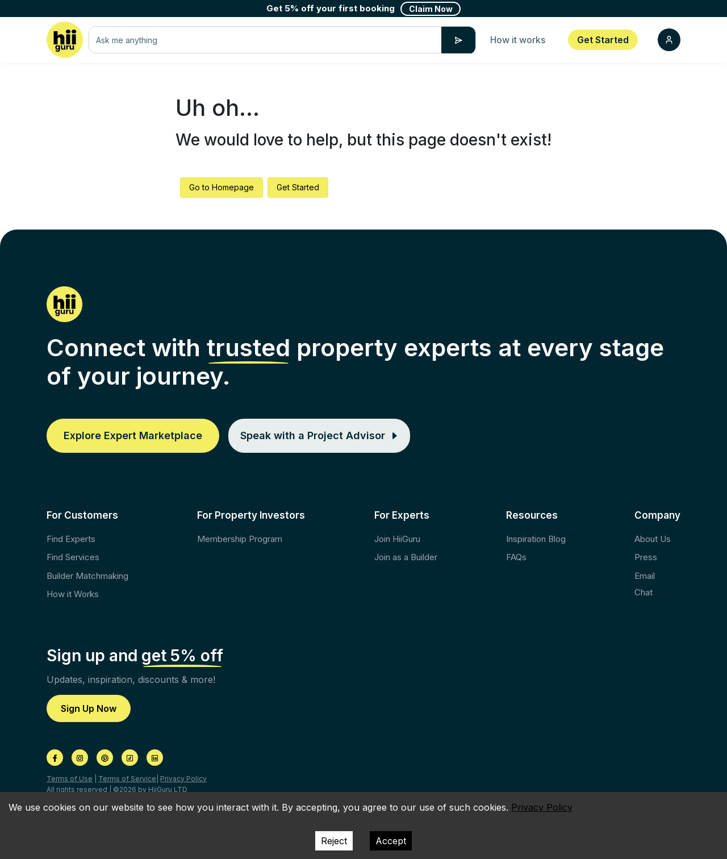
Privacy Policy (183, 778)
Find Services (73, 557)
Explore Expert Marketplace (133, 435)
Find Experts (71, 538)
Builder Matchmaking (87, 575)
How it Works (73, 594)
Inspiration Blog (536, 538)
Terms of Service (127, 778)
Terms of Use (70, 778)
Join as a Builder (405, 557)
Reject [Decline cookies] (334, 841)
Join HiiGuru (397, 538)
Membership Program (239, 538)
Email (644, 575)
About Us (652, 538)
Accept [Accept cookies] (390, 841)
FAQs (516, 557)
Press (645, 557)
